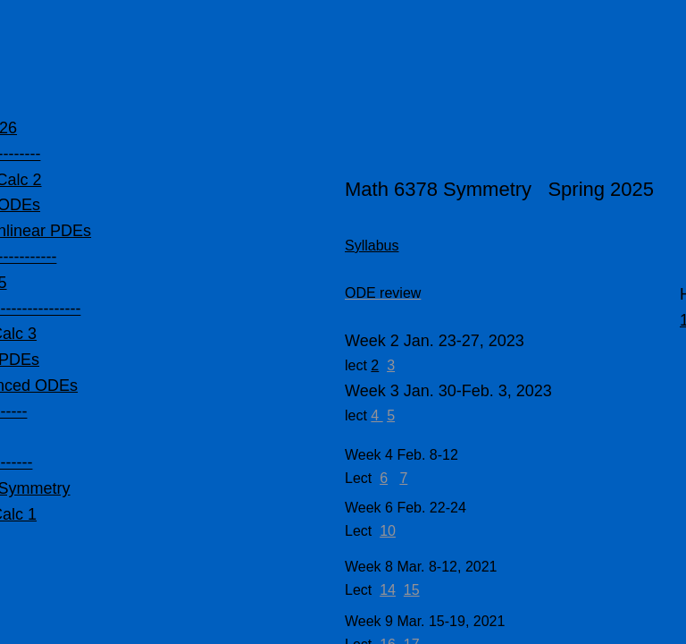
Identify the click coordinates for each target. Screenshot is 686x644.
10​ (388, 530)
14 (388, 589)
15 (412, 589)
